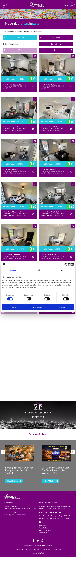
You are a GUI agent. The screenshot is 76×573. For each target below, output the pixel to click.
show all (40, 31)
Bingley (67, 518)
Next (73, 452)
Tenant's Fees (43, 528)
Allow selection (38, 307)
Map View (50, 37)
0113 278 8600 (11, 512)
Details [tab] (38, 270)
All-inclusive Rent (45, 530)
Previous (3, 452)
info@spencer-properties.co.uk (16, 515)
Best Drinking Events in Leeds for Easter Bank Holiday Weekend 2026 (56, 470)
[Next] (56, 50)
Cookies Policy (46, 549)
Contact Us (43, 533)
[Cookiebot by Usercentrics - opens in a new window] (65, 264)
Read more (14, 481)
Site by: (38, 553)
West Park (42, 508)
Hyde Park (43, 506)
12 (30, 31)
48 (36, 31)
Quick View (14, 37)
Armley (49, 508)
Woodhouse (51, 506)
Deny (14, 307)
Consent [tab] (13, 270)
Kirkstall (67, 506)
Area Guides (43, 525)
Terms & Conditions (32, 549)
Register (38, 417)
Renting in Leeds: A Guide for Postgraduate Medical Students (19, 470)
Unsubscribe (57, 549)
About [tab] (63, 270)
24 (33, 31)
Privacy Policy (19, 549)
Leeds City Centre (58, 508)
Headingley (60, 506)
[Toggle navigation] (72, 4)
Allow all (62, 307)
